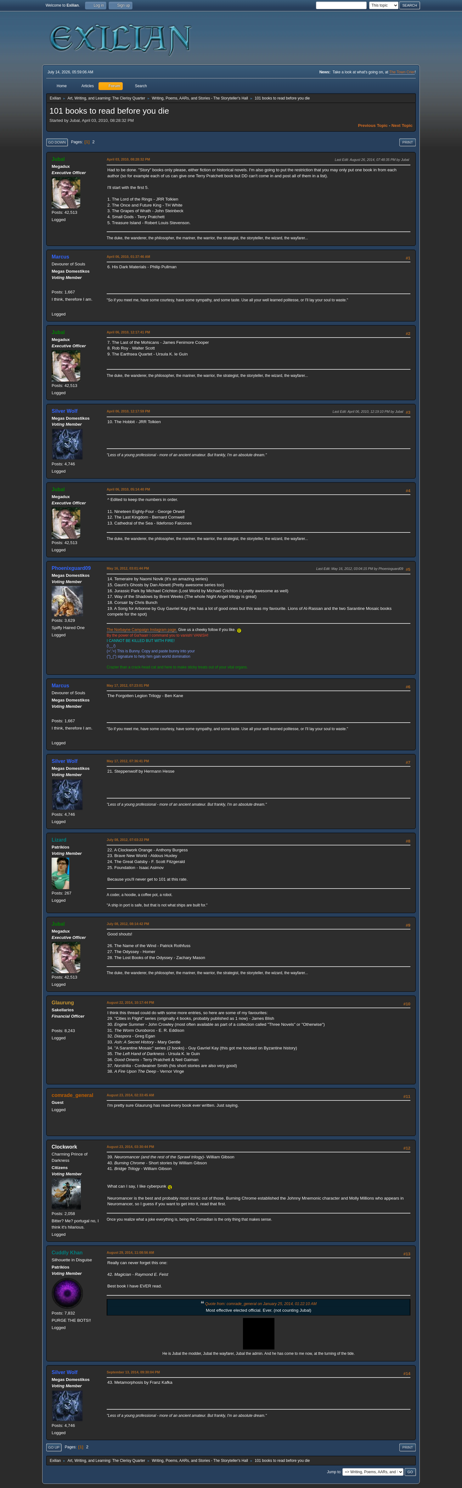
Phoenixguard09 (71, 568)
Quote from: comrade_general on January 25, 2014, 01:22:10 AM (261, 1304)
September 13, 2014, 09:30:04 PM (133, 1372)
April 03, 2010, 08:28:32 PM (128, 159)
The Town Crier (402, 72)
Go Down (57, 142)
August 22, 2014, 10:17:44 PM (130, 1002)
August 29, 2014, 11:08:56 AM (130, 1252)
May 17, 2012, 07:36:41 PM (128, 761)
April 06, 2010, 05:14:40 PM (128, 489)
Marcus (60, 256)
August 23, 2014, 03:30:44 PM (130, 1147)
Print (407, 142)
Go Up (53, 1447)
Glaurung (63, 1002)
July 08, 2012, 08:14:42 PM (128, 924)
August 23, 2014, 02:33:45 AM (130, 1095)
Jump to (334, 1472)
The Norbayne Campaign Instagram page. (142, 630)
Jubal (58, 159)
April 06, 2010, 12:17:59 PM (128, 411)
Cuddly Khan (67, 1252)
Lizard (59, 840)
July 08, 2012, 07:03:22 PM (128, 840)
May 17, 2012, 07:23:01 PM (128, 685)
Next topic (402, 125)
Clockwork (64, 1147)
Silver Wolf (64, 411)
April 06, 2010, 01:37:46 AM (128, 256)
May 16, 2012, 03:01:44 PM (128, 568)
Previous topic (373, 125)
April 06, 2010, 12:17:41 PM (128, 332)
